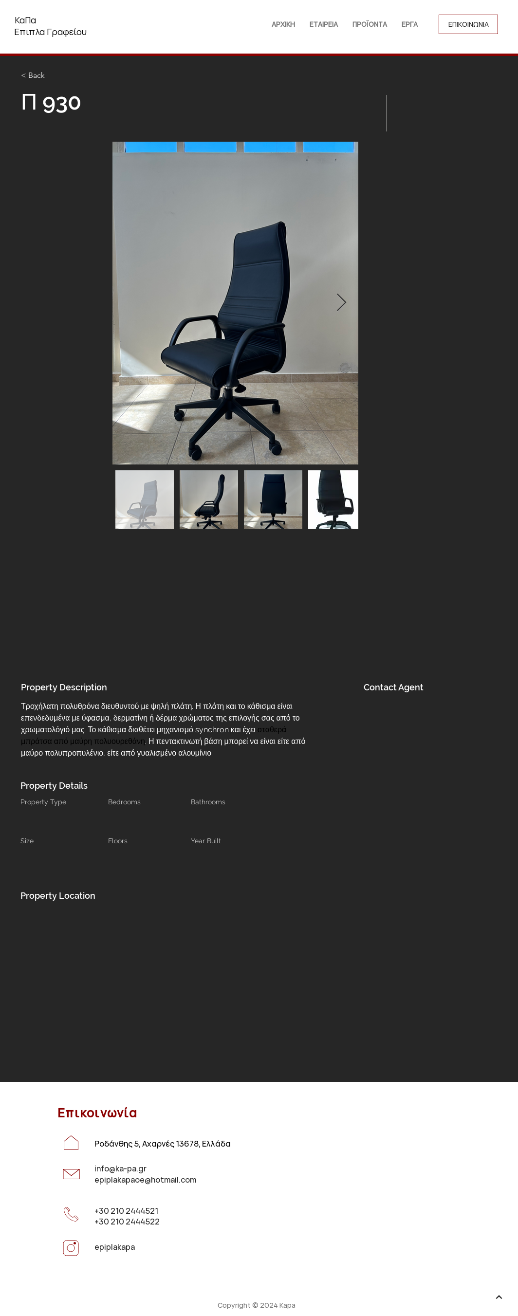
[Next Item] (341, 303)
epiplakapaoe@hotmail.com (145, 1179)
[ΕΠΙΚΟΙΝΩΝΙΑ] (468, 24)
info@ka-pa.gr (120, 1168)
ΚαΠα (25, 20)
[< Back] (55, 75)
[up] (499, 1297)
